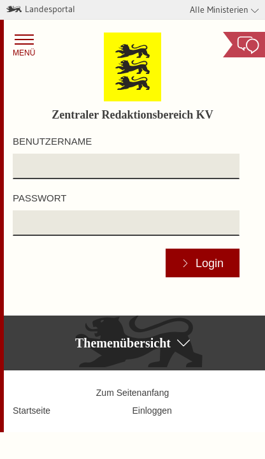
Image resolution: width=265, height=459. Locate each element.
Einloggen (152, 410)
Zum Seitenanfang (132, 393)
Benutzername (52, 141)
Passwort (39, 198)
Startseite (31, 410)
